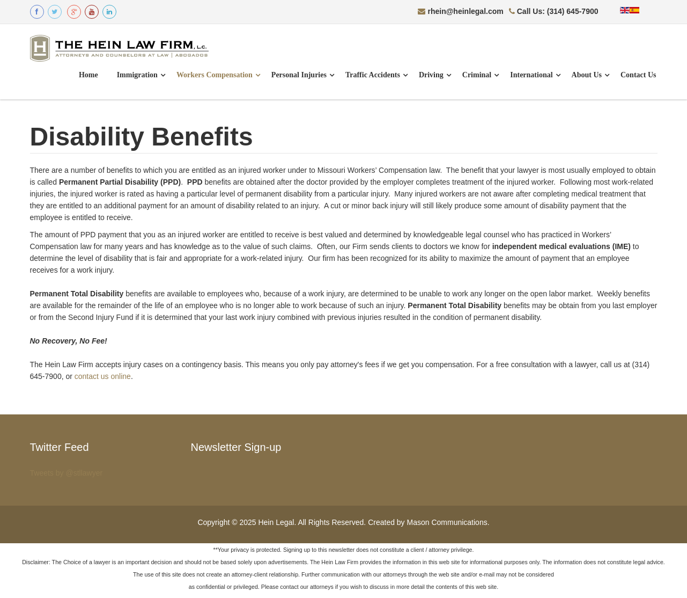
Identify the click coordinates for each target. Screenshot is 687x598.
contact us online (103, 376)
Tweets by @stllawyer (66, 473)
